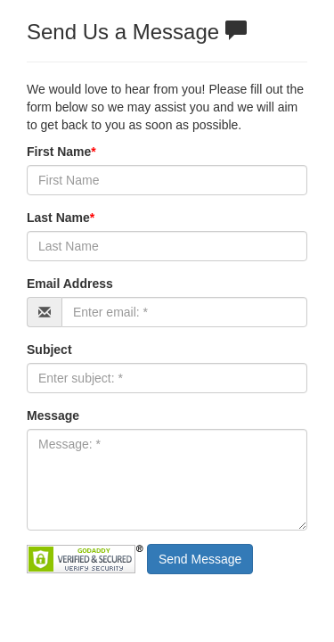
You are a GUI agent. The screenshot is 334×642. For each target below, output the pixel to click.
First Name (61, 151)
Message (53, 415)
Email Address (70, 283)
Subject (49, 349)
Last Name (60, 217)
